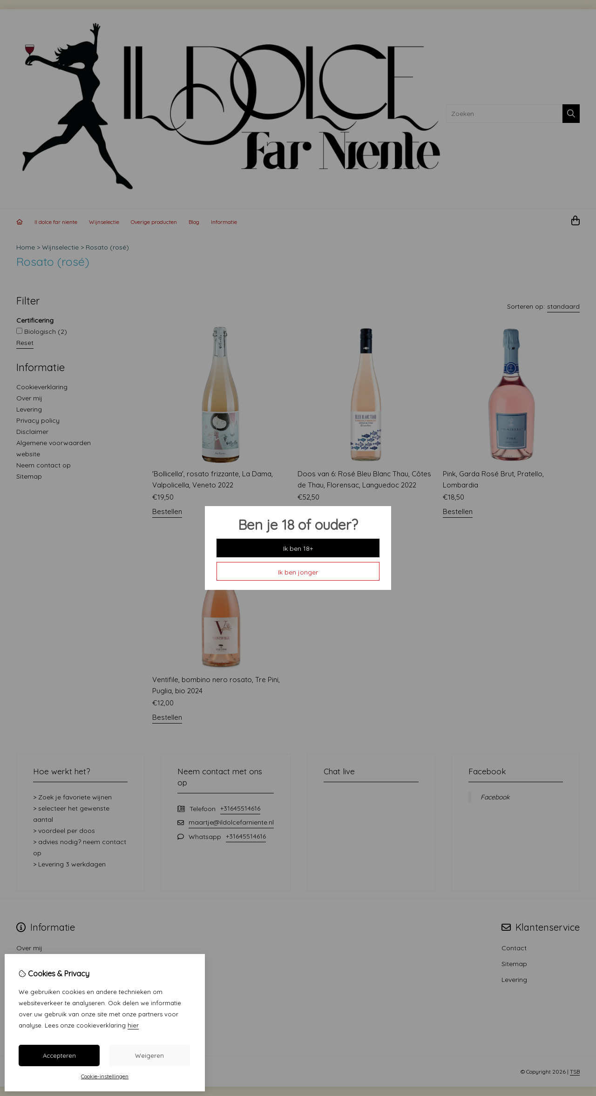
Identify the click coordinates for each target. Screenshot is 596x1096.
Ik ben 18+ (298, 548)
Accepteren (59, 1055)
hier (133, 1025)
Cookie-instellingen (105, 1076)
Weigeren (149, 1055)
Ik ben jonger (298, 572)
